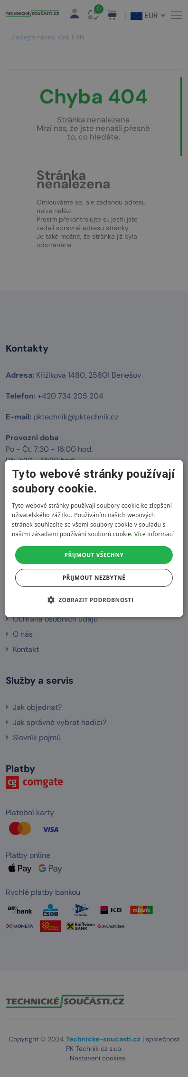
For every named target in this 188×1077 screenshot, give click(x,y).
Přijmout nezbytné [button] (94, 578)
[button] (94, 599)
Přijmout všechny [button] (93, 555)
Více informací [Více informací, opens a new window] (154, 534)
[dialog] (94, 538)
